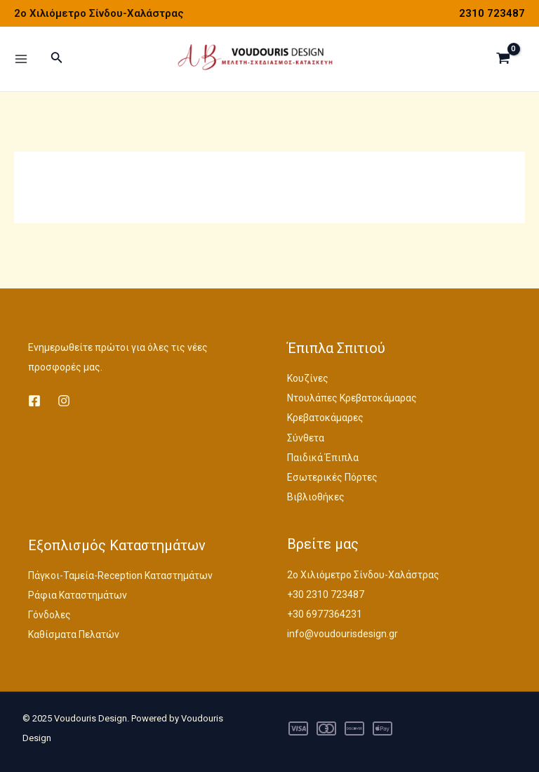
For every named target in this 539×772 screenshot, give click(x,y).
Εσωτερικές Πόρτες (332, 477)
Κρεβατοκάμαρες (325, 417)
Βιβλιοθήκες (316, 497)
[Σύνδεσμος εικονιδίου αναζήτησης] (57, 61)
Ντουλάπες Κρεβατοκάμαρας (352, 398)
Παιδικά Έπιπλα (323, 457)
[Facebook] (34, 400)
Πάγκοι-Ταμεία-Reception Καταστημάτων (120, 575)
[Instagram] (64, 400)
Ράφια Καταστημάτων (77, 595)
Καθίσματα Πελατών (73, 634)
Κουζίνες (307, 378)
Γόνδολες (49, 614)
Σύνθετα (305, 438)
